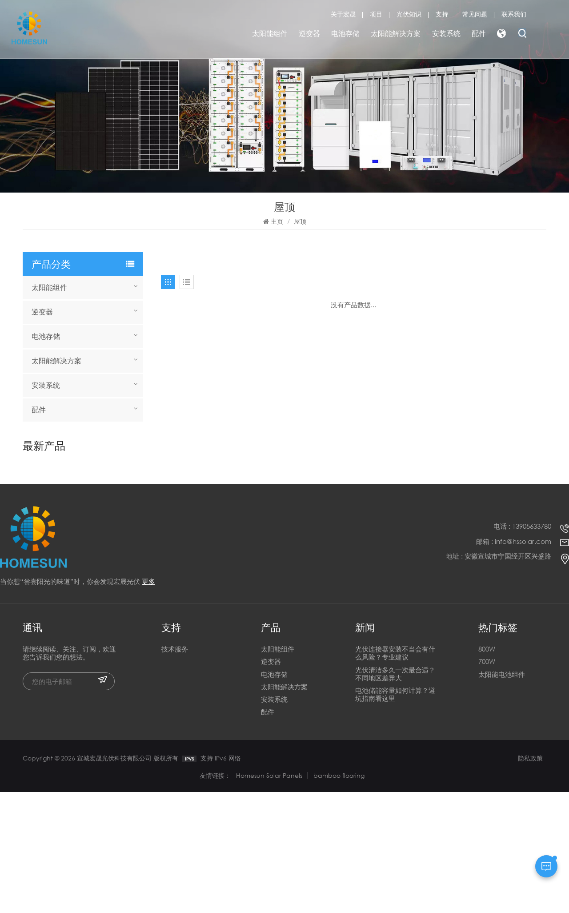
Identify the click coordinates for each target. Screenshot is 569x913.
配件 (479, 33)
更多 (148, 702)
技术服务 (174, 770)
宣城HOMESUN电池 (92, 468)
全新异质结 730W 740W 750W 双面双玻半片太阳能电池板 (99, 504)
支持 (442, 14)
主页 (273, 221)
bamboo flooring (339, 896)
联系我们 (513, 14)
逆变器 (309, 33)
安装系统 (446, 33)
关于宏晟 (343, 14)
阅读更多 (75, 478)
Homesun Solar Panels (269, 896)
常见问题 (474, 14)
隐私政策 (530, 879)
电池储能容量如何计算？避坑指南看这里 (395, 815)
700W (486, 782)
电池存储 (345, 33)
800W (486, 770)
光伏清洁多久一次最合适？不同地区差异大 (395, 794)
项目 (376, 14)
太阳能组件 (270, 33)
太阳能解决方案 (396, 33)
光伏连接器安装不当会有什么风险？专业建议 (395, 774)
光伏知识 (409, 14)
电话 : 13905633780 (522, 647)
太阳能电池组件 (501, 795)
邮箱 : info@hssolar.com (513, 662)
